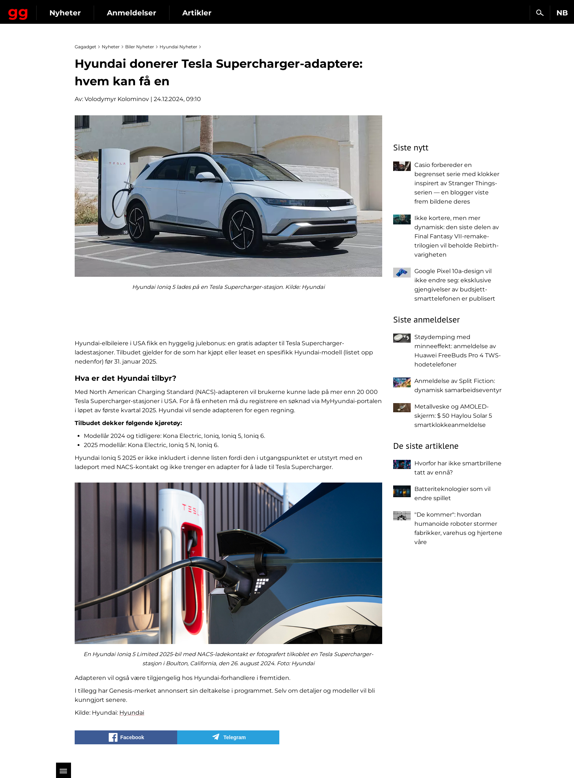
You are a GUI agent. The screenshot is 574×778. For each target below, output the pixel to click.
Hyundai (131, 712)
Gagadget (49, 9)
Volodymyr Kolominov (117, 99)
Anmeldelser (194, 12)
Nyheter (127, 12)
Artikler (259, 12)
